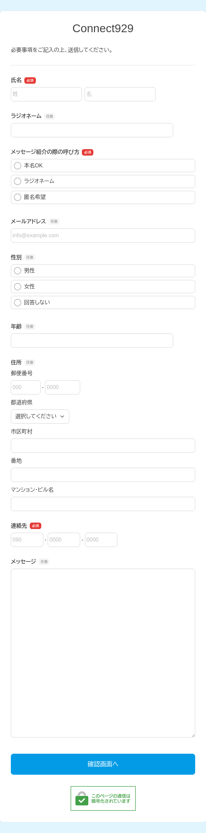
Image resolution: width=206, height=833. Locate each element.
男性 (24, 271)
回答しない (32, 302)
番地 (16, 461)
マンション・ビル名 (32, 490)
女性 (24, 286)
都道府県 (21, 402)
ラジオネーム (34, 181)
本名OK (28, 165)
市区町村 (21, 431)
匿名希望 (30, 197)
